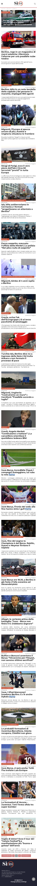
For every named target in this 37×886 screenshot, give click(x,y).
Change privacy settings (18, 882)
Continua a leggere (30, 50)
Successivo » (26, 855)
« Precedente (6, 855)
